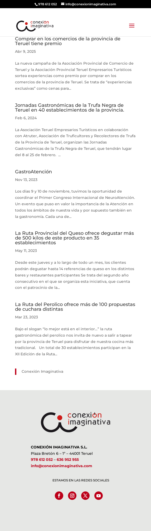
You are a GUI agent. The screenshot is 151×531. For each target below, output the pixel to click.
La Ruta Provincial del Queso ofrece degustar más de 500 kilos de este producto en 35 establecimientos (74, 238)
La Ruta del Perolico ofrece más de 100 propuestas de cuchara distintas (75, 307)
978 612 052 (42, 459)
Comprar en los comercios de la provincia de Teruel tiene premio (67, 41)
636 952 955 (68, 459)
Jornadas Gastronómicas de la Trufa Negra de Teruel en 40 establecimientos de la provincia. (71, 107)
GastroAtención (33, 172)
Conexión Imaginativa (42, 371)
